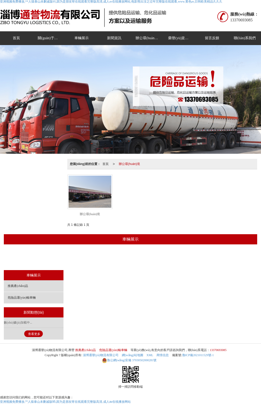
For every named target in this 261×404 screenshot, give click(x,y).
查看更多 (34, 334)
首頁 (16, 38)
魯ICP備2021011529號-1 (198, 355)
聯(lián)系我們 (245, 38)
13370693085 (218, 350)
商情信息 (162, 355)
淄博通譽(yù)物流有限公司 (101, 355)
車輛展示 (81, 38)
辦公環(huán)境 (147, 38)
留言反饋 (212, 38)
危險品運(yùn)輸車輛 (146, 257)
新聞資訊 (114, 38)
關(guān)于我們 (49, 38)
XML (150, 355)
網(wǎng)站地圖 (132, 355)
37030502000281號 (129, 360)
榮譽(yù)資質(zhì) (181, 38)
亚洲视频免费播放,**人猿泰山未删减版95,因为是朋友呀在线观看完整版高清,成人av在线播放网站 (65, 401)
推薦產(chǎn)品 (108, 257)
